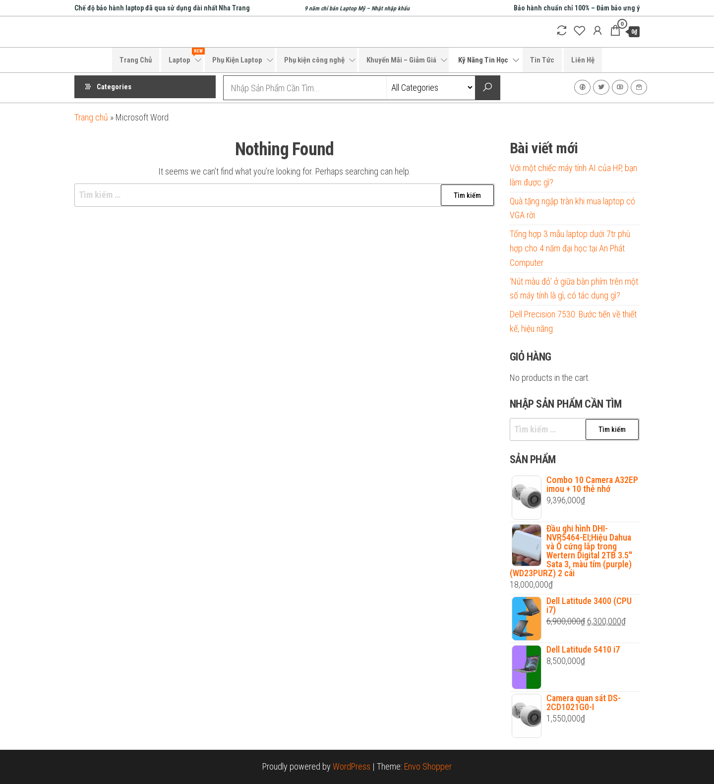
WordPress (351, 766)
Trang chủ (91, 117)
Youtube (620, 87)
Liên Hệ (583, 60)
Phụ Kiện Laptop (237, 60)
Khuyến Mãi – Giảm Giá (401, 60)
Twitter (601, 87)
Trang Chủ (135, 60)
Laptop (186, 56)
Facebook (582, 87)
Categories (114, 87)
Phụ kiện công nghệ (314, 60)
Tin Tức (542, 60)
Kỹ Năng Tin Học (483, 60)
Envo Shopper (428, 766)
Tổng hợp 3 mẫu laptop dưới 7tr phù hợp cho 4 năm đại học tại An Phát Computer (570, 248)
